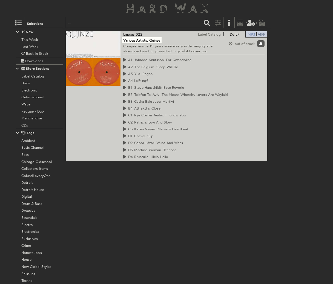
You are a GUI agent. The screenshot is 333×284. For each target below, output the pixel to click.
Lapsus (128, 34)
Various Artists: (135, 40)
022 (139, 34)
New (25, 32)
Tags (25, 133)
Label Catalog (209, 34)
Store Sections (33, 68)
